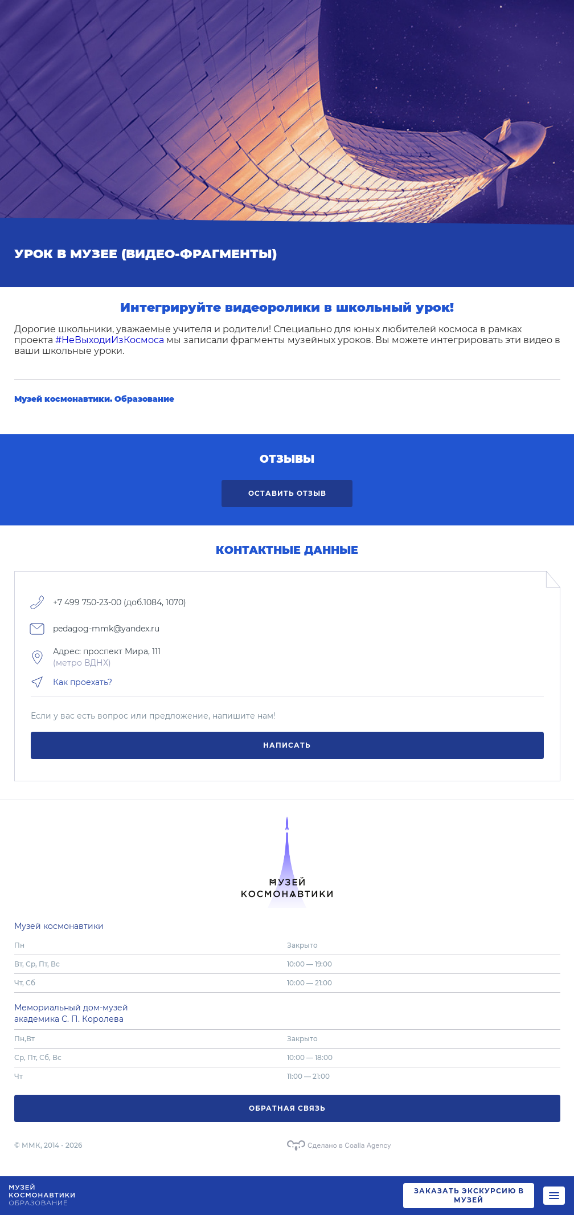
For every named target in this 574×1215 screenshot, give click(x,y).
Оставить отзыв (287, 493)
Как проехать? (82, 682)
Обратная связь (287, 1108)
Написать (287, 745)
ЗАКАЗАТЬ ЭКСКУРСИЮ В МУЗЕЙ (469, 1195)
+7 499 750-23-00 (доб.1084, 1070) (119, 602)
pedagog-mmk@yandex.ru (106, 628)
